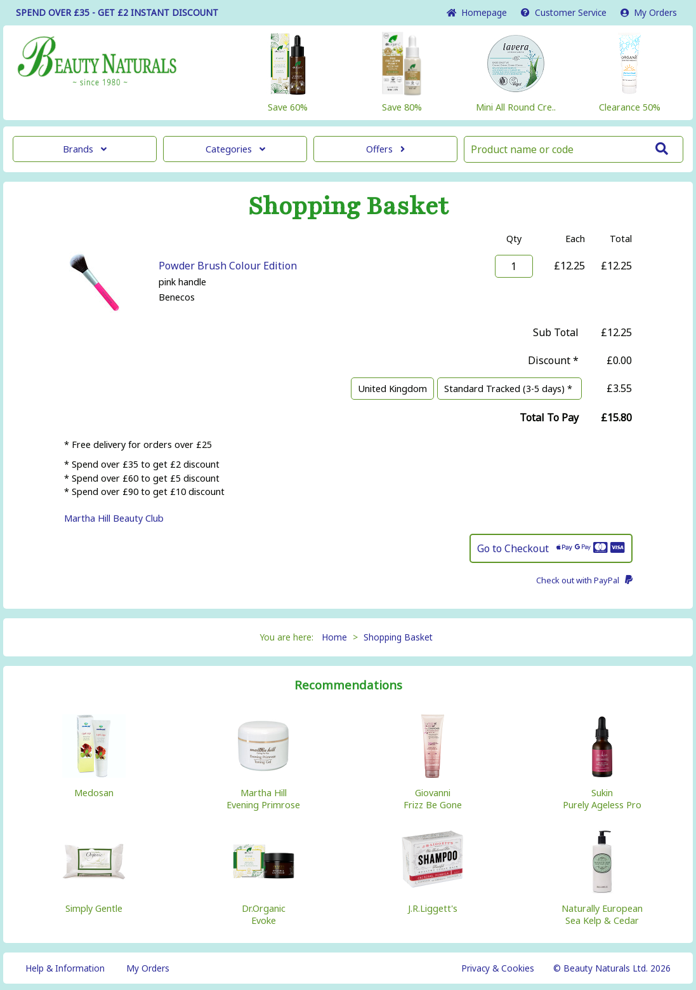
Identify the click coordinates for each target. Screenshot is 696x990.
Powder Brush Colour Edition (228, 266)
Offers (385, 149)
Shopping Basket (398, 637)
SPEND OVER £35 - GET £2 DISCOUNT (117, 12)
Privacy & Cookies (497, 968)
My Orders (648, 12)
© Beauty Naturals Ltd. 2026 (612, 968)
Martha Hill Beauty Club (114, 518)
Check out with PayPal (584, 580)
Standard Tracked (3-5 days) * (509, 389)
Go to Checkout (551, 548)
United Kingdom (392, 389)
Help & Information (65, 968)
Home (477, 12)
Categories (235, 149)
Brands (85, 149)
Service (564, 12)
